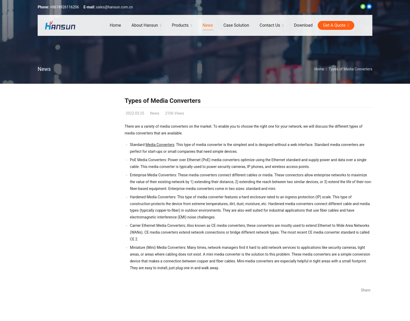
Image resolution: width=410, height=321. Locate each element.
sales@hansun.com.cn (114, 7)
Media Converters (160, 145)
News (44, 69)
